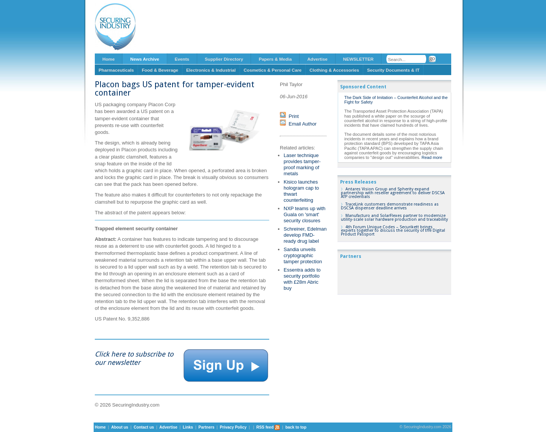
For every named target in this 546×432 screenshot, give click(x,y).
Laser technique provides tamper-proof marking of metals (302, 164)
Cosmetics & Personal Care (273, 70)
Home (108, 59)
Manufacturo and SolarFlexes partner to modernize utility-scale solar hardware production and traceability (394, 217)
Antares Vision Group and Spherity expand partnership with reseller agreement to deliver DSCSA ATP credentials (393, 193)
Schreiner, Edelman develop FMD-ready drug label (305, 235)
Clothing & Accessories (334, 70)
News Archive (144, 59)
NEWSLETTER (358, 59)
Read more (432, 157)
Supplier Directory (224, 59)
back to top (296, 427)
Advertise (317, 59)
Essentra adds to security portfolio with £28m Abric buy (302, 279)
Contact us (143, 427)
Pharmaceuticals (116, 70)
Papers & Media (275, 59)
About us (119, 427)
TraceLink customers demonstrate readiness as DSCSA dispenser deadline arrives (390, 206)
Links (188, 427)
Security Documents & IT (393, 70)
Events (182, 59)
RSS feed (268, 427)
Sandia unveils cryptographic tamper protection (303, 255)
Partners (206, 427)
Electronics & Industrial (211, 70)
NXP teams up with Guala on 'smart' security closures (304, 214)
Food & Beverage (160, 70)
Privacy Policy (233, 427)
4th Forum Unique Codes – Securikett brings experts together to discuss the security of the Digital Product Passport (393, 231)
